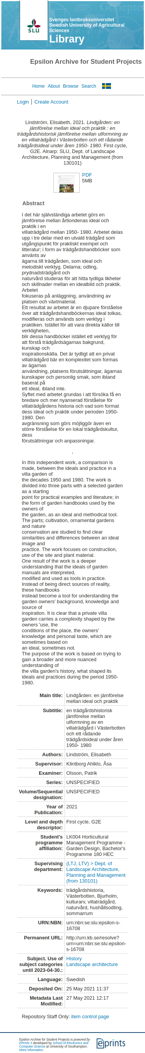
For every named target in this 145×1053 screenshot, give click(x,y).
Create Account (51, 102)
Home (38, 86)
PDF (87, 175)
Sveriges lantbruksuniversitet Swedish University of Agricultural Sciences (87, 25)
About (54, 86)
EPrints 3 (25, 1043)
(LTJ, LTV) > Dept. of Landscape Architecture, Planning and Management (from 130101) (96, 872)
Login (23, 102)
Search (89, 86)
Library (67, 39)
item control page (90, 1016)
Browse (70, 86)
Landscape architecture (92, 964)
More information (31, 1050)
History (74, 958)
